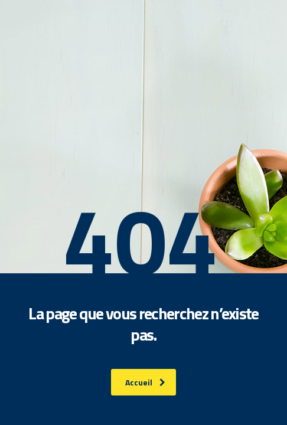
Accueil (145, 382)
